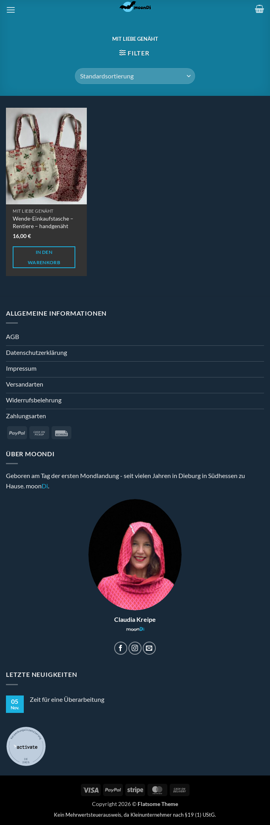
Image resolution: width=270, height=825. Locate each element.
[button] (10, 9)
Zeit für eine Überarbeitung (67, 699)
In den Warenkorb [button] (44, 257)
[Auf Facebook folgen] (120, 648)
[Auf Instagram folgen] (135, 648)
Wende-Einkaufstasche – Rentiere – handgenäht (43, 222)
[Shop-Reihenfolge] (135, 76)
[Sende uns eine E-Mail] (149, 648)
